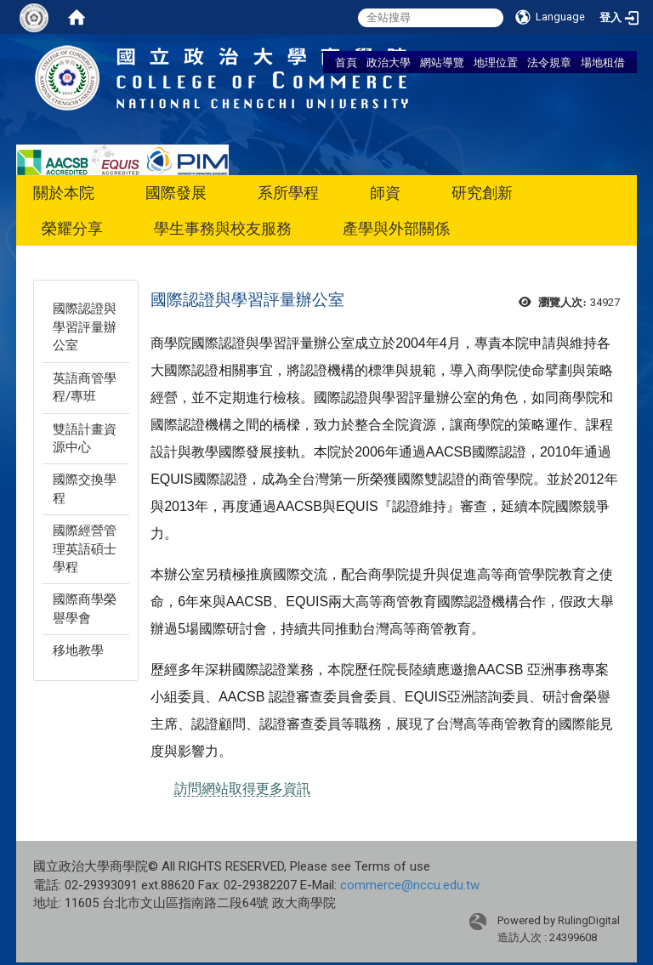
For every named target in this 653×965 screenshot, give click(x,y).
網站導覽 (442, 62)
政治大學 (388, 62)
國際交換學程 (84, 488)
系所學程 (288, 193)
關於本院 (63, 193)
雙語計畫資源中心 (84, 438)
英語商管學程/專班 (84, 387)
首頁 (346, 62)
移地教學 (78, 650)
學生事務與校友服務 (223, 228)
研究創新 (482, 193)
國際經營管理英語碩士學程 (84, 549)
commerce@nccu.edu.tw (410, 885)
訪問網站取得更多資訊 (242, 788)
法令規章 (549, 62)
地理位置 (496, 62)
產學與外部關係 (396, 228)
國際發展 (176, 193)
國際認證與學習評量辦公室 (84, 327)
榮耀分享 (72, 228)
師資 (385, 193)
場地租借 (603, 62)
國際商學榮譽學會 (84, 608)
